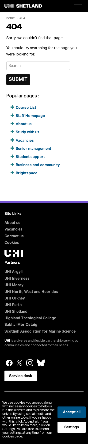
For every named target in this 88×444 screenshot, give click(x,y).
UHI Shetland (15, 311)
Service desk (20, 376)
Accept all (71, 412)
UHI (7, 340)
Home (10, 18)
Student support (30, 157)
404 (22, 18)
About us (24, 124)
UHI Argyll (13, 272)
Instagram (29, 362)
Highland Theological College (30, 318)
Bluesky (41, 362)
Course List (26, 108)
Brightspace (26, 173)
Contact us (14, 236)
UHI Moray (13, 285)
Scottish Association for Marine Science (40, 331)
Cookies (11, 242)
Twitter (19, 362)
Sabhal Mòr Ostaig (20, 325)
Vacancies (25, 140)
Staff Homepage (30, 116)
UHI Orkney (14, 298)
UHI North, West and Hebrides (31, 292)
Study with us (27, 132)
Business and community (38, 165)
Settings (71, 427)
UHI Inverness (17, 278)
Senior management (33, 149)
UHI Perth (13, 305)
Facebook (9, 362)
